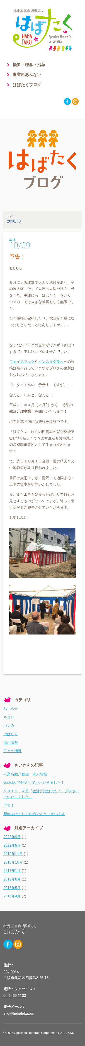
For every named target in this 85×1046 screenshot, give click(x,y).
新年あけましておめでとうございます (34, 814)
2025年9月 (12, 837)
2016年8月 (12, 879)
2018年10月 (13, 862)
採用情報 (10, 743)
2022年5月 (12, 845)
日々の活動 (12, 751)
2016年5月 (12, 888)
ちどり (8, 717)
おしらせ (10, 708)
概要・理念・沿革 (29, 64)
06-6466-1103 (14, 996)
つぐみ (8, 726)
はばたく (10, 734)
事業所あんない (27, 74)
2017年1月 (12, 871)
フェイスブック (22, 361)
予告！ (17, 256)
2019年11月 (13, 854)
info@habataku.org (18, 1013)
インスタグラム (51, 361)
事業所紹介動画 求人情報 (25, 774)
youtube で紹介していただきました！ (33, 782)
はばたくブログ (27, 85)
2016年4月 (12, 896)
